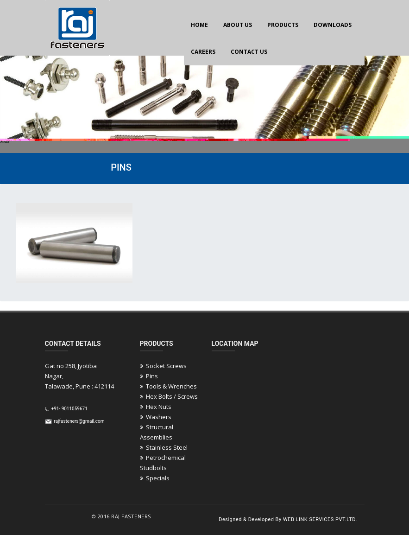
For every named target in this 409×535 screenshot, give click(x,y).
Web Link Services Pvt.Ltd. (320, 519)
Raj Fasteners (131, 516)
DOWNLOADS (333, 25)
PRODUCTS (282, 25)
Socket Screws (163, 366)
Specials (155, 478)
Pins (149, 376)
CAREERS (203, 52)
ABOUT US (237, 25)
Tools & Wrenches (168, 386)
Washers (155, 417)
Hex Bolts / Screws (169, 396)
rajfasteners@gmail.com (79, 421)
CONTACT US (249, 52)
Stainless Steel (164, 447)
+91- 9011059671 (69, 408)
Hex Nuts (155, 406)
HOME (199, 25)
